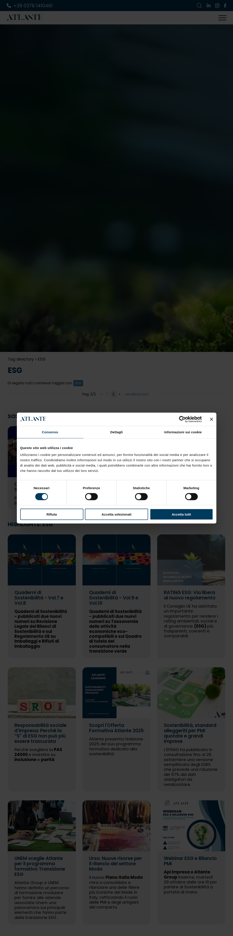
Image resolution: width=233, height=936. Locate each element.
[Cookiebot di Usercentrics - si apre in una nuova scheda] (182, 419)
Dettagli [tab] (116, 432)
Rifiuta (52, 514)
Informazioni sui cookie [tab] (183, 432)
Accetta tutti (181, 514)
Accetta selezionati (116, 514)
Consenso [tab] (50, 432)
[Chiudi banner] (211, 419)
